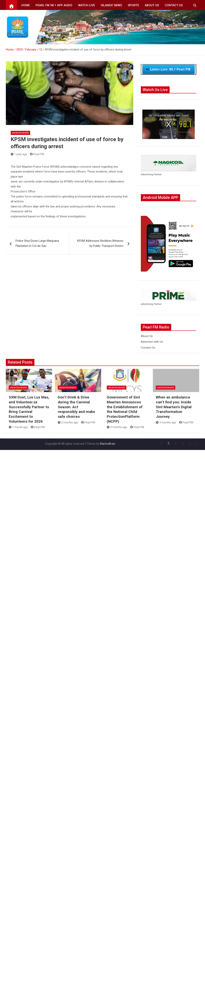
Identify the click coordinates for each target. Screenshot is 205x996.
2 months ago (68, 422)
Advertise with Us (152, 342)
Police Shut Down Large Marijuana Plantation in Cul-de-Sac (37, 243)
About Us (152, 5)
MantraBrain (107, 443)
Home (25, 5)
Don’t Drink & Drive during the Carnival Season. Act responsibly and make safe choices (76, 407)
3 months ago (166, 422)
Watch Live (86, 5)
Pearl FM (37, 154)
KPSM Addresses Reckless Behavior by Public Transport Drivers (100, 243)
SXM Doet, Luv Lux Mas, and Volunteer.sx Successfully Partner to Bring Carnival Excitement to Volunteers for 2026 (29, 409)
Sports (133, 5)
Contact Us (174, 5)
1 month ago (18, 427)
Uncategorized (20, 133)
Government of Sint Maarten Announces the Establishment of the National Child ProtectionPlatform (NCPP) (124, 409)
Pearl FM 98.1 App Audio (54, 5)
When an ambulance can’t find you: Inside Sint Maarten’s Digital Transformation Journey (174, 407)
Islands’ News (111, 5)
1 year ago (19, 154)
